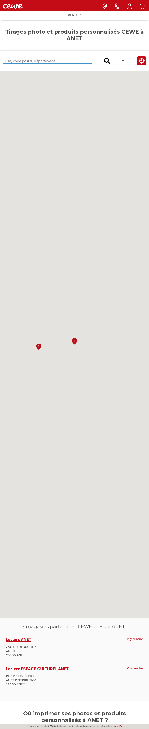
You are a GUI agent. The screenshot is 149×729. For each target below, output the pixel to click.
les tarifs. (117, 726)
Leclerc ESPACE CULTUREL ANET (37, 675)
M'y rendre (134, 645)
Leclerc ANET (18, 646)
